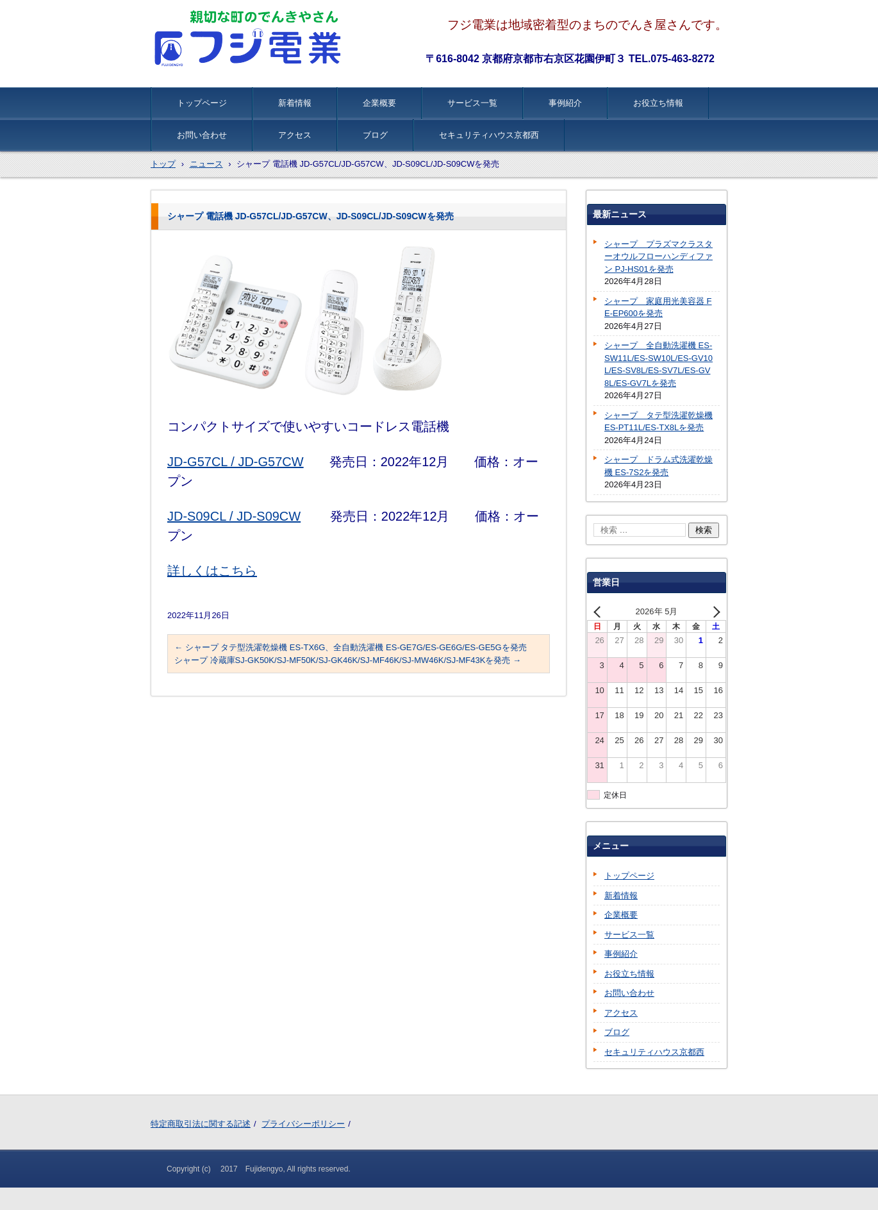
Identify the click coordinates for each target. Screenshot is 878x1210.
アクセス (294, 135)
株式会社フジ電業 (249, 38)
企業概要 (379, 103)
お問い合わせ (202, 135)
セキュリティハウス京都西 (489, 135)
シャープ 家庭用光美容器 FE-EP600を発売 (658, 307)
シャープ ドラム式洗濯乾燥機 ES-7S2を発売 (658, 466)
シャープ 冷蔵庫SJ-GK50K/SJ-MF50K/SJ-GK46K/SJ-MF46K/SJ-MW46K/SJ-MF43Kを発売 (347, 660)
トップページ (202, 103)
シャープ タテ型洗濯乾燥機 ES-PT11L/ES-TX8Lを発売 (658, 421)
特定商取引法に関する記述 (201, 1124)
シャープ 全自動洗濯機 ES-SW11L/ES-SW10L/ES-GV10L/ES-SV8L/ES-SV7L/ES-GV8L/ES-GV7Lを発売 (658, 364)
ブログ (375, 135)
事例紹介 (565, 103)
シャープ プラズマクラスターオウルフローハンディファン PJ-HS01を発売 (658, 256)
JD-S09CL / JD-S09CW (234, 516)
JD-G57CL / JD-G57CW (235, 462)
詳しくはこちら (212, 571)
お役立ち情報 (658, 103)
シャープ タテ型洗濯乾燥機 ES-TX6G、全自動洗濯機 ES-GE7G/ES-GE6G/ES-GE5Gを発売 (350, 647)
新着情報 (294, 103)
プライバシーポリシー (303, 1124)
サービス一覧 (472, 103)
